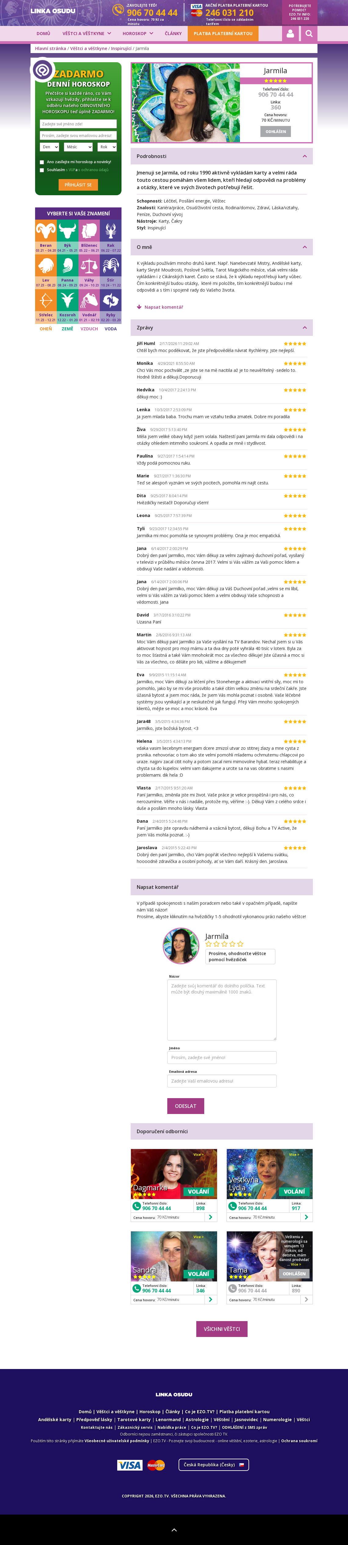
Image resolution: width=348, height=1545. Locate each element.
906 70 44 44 (275, 94)
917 (296, 1208)
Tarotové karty (134, 1419)
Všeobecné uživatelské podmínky (117, 1440)
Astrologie (197, 1419)
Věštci (303, 1419)
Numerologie (277, 1419)
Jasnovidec (246, 1419)
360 (276, 107)
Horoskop (135, 33)
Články (173, 33)
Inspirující (121, 48)
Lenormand (168, 1419)
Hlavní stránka (50, 48)
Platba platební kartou (223, 33)
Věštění (222, 1419)
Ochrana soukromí (299, 1440)
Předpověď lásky (94, 1419)
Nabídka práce (172, 1427)
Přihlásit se (78, 185)
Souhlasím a (74, 169)
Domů (43, 33)
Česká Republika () (214, 1465)
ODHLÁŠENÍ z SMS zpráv (244, 1427)
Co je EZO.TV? (200, 1411)
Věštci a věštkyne (83, 33)
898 (200, 1208)
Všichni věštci (222, 1329)
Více (199, 1154)
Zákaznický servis (135, 1427)
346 (200, 1290)
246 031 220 (300, 18)
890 (296, 1290)
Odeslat (186, 1106)
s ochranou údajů (93, 169)
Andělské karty (54, 1419)
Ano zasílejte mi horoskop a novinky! (75, 162)
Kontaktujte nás (97, 1427)
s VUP (70, 169)
